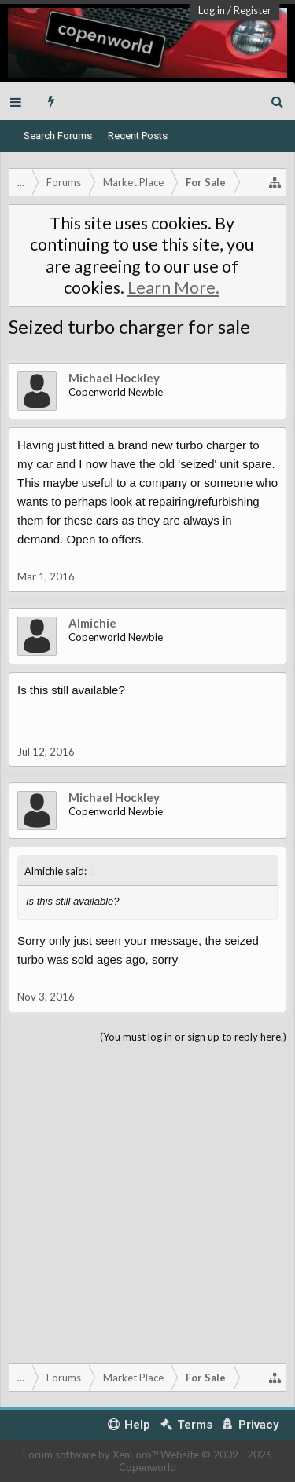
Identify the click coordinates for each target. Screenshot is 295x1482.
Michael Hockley (114, 378)
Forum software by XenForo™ (91, 1454)
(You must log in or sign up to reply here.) (193, 1036)
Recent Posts (138, 135)
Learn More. (173, 287)
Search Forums (58, 135)
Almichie (92, 623)
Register (252, 10)
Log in (211, 10)
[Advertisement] (147, 1200)
